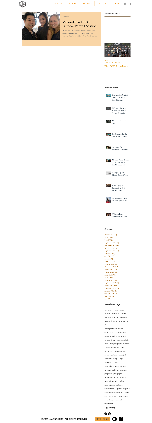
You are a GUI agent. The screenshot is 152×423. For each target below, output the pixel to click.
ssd (122, 392)
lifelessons (108, 359)
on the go (107, 370)
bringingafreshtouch (111, 321)
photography (108, 377)
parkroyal (115, 370)
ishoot (106, 355)
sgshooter (119, 385)
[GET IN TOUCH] (102, 419)
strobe (127, 392)
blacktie (123, 314)
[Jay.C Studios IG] (126, 4)
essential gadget (121, 336)
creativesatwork (109, 336)
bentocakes (115, 314)
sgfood (122, 381)
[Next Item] (127, 50)
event (106, 344)
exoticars (126, 344)
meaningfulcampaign (111, 366)
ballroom (107, 314)
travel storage (109, 400)
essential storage (109, 340)
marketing (107, 362)
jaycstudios (113, 355)
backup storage (119, 310)
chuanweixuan (109, 325)
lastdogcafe (122, 355)
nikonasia (123, 366)
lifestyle (115, 359)
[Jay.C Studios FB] (130, 4)
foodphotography (110, 347)
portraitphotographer (111, 381)
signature (119, 389)
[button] (58, 3)
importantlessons (120, 351)
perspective (108, 374)
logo (121, 359)
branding (115, 317)
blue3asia (107, 317)
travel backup (123, 396)
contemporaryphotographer (113, 329)
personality (123, 370)
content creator (109, 332)
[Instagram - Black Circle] (109, 413)
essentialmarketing (123, 340)
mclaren (115, 362)
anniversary (108, 310)
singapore (126, 389)
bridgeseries (124, 317)
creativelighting (121, 332)
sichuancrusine (109, 389)
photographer (118, 374)
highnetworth (108, 351)
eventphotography (115, 344)
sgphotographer (109, 385)
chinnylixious (123, 321)
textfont (114, 396)
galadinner (120, 347)
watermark (118, 400)
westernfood (108, 404)
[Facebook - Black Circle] (105, 413)
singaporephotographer (112, 392)
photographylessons (121, 377)
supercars (107, 396)
